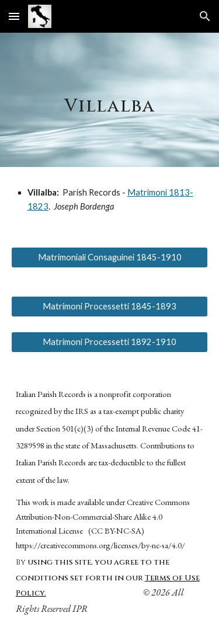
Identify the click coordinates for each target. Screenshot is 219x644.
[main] (109, 99)
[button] (14, 16)
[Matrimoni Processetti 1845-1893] (110, 306)
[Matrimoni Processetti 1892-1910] (110, 342)
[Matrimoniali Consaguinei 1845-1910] (110, 256)
